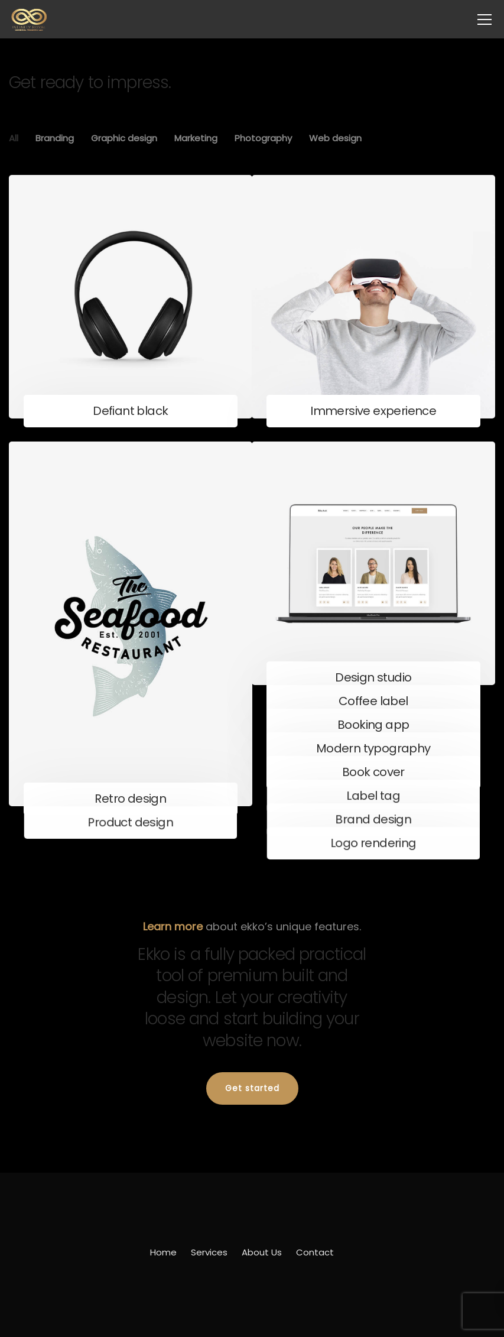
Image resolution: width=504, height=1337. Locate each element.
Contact (315, 1252)
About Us (262, 1252)
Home (163, 1252)
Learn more (173, 926)
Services (209, 1252)
